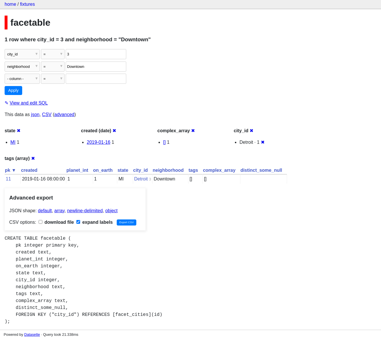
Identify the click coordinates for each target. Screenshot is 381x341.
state (123, 170)
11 (8, 178)
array (59, 210)
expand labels (94, 222)
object (111, 210)
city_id (140, 170)
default (45, 210)
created (29, 170)
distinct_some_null (261, 170)
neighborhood (168, 170)
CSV (47, 114)
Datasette (32, 334)
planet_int (77, 170)
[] (164, 142)
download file (56, 222)
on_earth (103, 170)
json (35, 114)
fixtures (27, 4)
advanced (64, 114)
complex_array (219, 170)
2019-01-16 (98, 142)
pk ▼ (10, 170)
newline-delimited (85, 210)
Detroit (141, 178)
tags (193, 170)
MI (13, 142)
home (10, 4)
